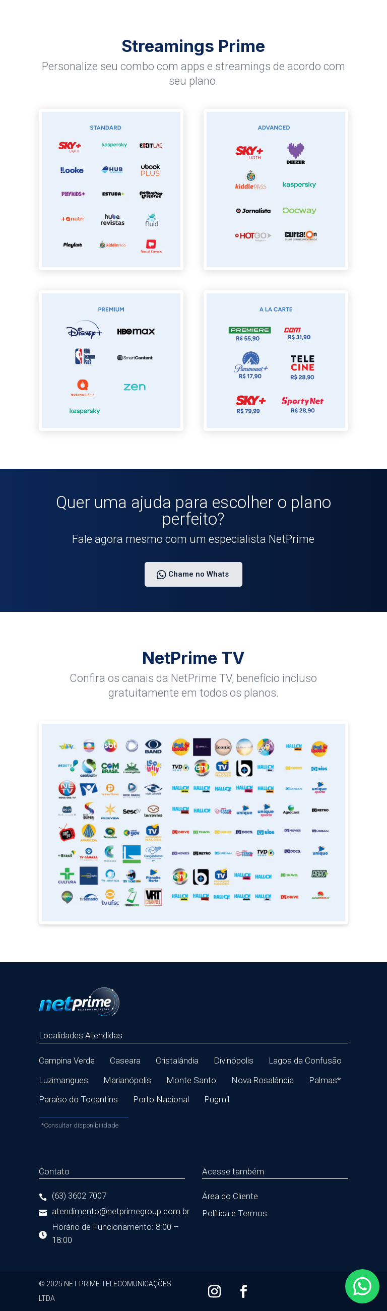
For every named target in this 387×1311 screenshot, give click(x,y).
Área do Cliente (230, 1196)
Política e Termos (234, 1213)
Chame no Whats (198, 574)
